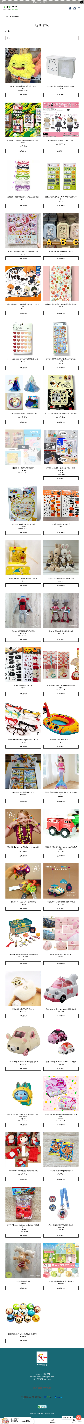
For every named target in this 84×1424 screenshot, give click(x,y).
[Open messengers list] (78, 1417)
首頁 (7, 17)
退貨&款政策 (49, 1413)
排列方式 (10, 31)
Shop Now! (48, 2)
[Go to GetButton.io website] (78, 1421)
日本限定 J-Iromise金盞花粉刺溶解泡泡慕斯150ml (20, 1418)
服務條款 (33, 1413)
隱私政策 (41, 1413)
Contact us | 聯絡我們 (42, 1374)
